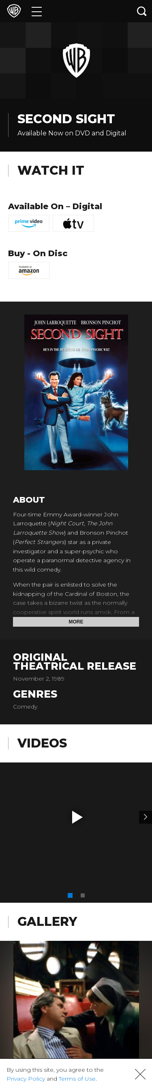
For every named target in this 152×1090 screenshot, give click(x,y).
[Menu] (37, 11)
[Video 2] (145, 817)
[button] (77, 817)
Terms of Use (77, 1078)
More (76, 622)
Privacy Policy (25, 1078)
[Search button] (142, 11)
